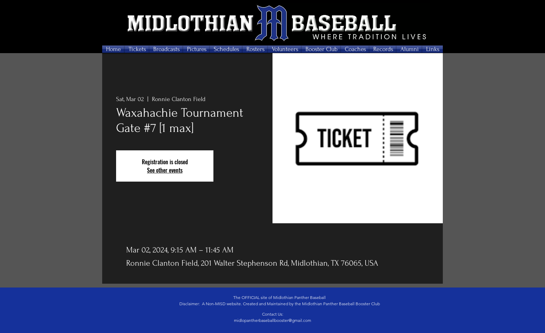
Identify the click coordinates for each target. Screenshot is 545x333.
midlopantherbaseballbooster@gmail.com (272, 320)
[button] (137, 49)
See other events (164, 170)
